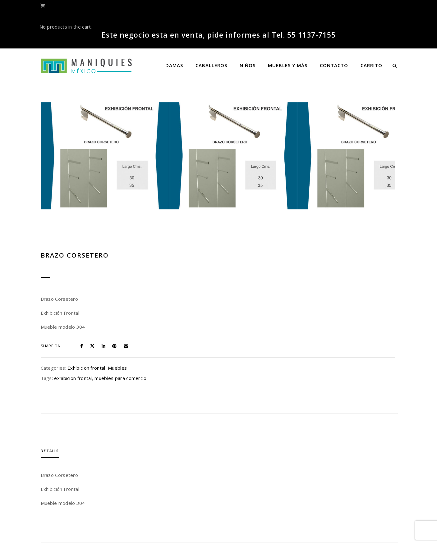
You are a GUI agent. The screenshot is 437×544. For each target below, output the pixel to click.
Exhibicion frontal (315, 191)
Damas (174, 65)
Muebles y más (287, 65)
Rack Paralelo (264, 480)
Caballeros (211, 65)
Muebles (346, 191)
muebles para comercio (349, 201)
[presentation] (132, 448)
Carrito (371, 65)
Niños (247, 65)
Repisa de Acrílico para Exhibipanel (356, 480)
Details (140, 262)
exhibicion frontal (301, 201)
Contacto (334, 65)
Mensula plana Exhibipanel (172, 480)
